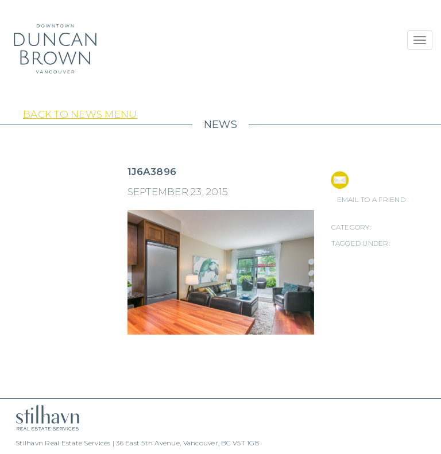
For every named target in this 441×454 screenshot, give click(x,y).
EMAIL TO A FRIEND (371, 199)
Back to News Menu (80, 114)
